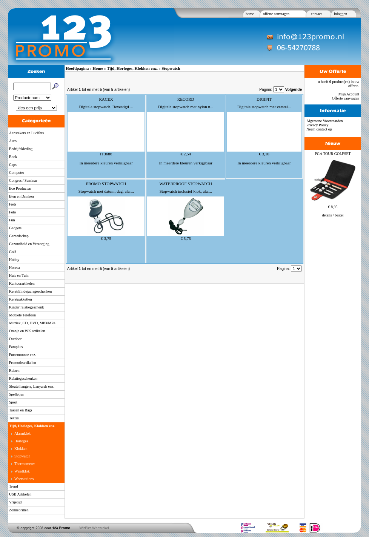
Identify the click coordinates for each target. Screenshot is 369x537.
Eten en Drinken (21, 196)
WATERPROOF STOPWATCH (185, 183)
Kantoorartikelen (22, 283)
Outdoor (15, 339)
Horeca (14, 267)
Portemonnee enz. (22, 355)
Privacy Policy (317, 125)
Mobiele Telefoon (22, 315)
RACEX (106, 99)
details (327, 215)
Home (97, 68)
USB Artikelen (20, 494)
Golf (12, 252)
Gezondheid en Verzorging (29, 244)
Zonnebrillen (19, 510)
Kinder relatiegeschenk (26, 307)
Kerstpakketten (20, 299)
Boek (13, 157)
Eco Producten (20, 188)
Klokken (20, 448)
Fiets (12, 204)
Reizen (14, 370)
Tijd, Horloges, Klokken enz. (32, 426)
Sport (13, 402)
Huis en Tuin (19, 275)
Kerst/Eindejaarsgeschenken (30, 291)
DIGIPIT (264, 99)
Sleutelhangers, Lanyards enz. (31, 386)
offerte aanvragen (276, 14)
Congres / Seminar (23, 180)
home (250, 14)
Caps (13, 165)
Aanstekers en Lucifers (26, 133)
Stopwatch (22, 456)
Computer (16, 172)
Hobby (14, 260)
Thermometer (24, 464)
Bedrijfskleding (20, 149)
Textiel (14, 418)
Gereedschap (19, 236)
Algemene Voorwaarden (324, 121)
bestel (339, 215)
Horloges (21, 441)
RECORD (185, 99)
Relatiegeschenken (23, 378)
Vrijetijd (15, 502)
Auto (13, 141)
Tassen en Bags (20, 410)
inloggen (340, 14)
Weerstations (24, 479)
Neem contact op (319, 129)
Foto (12, 212)
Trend (13, 486)
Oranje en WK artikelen (27, 331)
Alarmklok (22, 433)
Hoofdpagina (77, 68)
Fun (12, 220)
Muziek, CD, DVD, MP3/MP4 (32, 323)
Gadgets (15, 228)
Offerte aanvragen (345, 98)
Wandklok (22, 471)
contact (316, 14)
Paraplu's (16, 347)
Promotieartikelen (22, 363)
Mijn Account (348, 94)
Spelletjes (16, 394)
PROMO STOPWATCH (106, 183)
